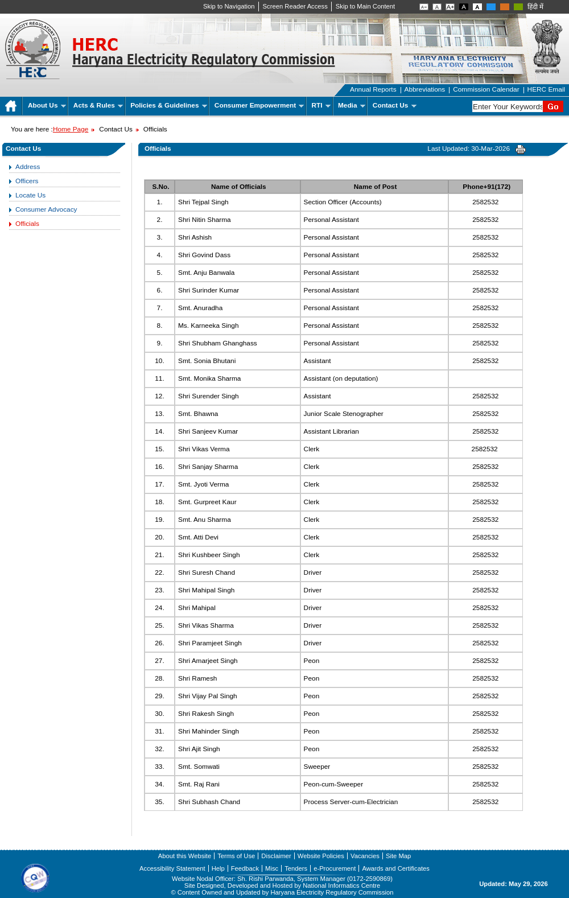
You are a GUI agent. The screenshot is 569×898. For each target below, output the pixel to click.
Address (27, 167)
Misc (271, 868)
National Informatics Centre (341, 885)
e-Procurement (335, 868)
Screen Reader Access (295, 6)
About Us (47, 105)
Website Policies (321, 855)
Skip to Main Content (365, 6)
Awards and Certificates (395, 868)
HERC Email (546, 89)
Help (218, 868)
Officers (27, 181)
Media (351, 105)
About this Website (184, 855)
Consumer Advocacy (46, 209)
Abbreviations (425, 89)
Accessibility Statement (172, 868)
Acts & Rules (98, 105)
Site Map (398, 855)
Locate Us (30, 195)
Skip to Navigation (229, 6)
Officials (27, 224)
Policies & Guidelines (168, 105)
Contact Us (395, 105)
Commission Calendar (486, 89)
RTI (321, 105)
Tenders (295, 868)
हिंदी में (535, 7)
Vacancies (365, 855)
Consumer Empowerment (259, 105)
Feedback (245, 868)
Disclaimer (276, 855)
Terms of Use (236, 855)
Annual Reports (373, 89)
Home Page (70, 129)
